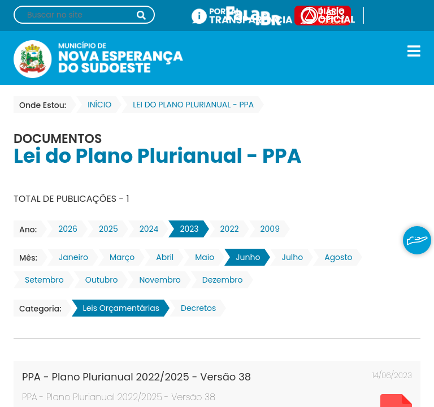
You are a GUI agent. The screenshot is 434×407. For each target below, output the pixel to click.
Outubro (98, 279)
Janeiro (70, 257)
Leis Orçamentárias (118, 308)
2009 (266, 228)
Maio (201, 257)
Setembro (41, 279)
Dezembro (219, 279)
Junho (244, 257)
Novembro (156, 279)
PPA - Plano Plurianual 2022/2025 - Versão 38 (136, 377)
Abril (161, 257)
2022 (226, 228)
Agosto (335, 257)
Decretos (195, 308)
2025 (105, 228)
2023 (185, 228)
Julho (288, 257)
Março (118, 257)
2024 (145, 228)
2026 (64, 228)
